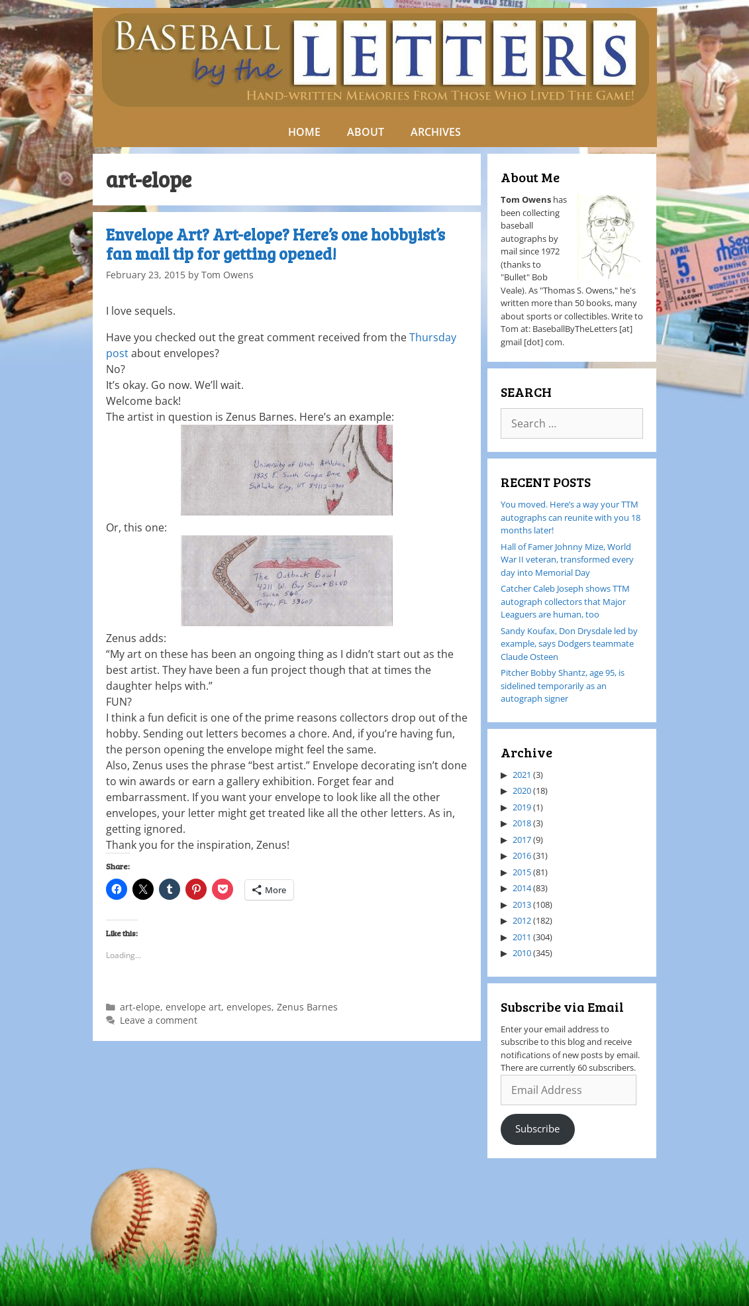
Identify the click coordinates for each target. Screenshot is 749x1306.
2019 (522, 807)
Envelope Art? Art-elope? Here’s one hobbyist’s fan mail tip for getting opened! (275, 243)
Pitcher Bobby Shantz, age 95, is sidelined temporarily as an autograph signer (562, 685)
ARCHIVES (436, 132)
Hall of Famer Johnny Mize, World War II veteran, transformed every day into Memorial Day (567, 559)
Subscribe (537, 1128)
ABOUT (365, 132)
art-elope (140, 1007)
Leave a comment (158, 1020)
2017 (522, 839)
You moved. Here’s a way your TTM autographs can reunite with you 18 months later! (570, 517)
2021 (522, 775)
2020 (522, 790)
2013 (522, 904)
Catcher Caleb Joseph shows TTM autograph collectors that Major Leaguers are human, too (565, 601)
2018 (522, 823)
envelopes (249, 1007)
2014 (522, 888)
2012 (522, 920)
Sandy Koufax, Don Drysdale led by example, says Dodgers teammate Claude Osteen (569, 644)
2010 (522, 953)
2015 (522, 872)
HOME (304, 132)
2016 (522, 855)
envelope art (193, 1007)
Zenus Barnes (307, 1007)
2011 (522, 937)
